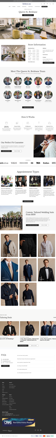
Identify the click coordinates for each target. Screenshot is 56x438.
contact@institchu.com (9, 413)
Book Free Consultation (32, 225)
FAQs (3, 396)
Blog (10, 406)
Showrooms (37, 6)
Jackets (3, 386)
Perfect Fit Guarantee (12, 403)
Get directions (45, 54)
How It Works (11, 384)
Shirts (3, 389)
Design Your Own (4, 392)
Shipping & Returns (5, 398)
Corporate (30, 6)
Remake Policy (4, 401)
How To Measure (11, 387)
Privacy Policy (4, 403)
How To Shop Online (12, 386)
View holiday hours (31, 61)
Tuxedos (3, 387)
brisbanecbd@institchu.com (48, 59)
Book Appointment (6, 151)
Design (18, 6)
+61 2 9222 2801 (6, 359)
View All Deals (34, 345)
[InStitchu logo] (47, 4)
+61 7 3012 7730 (46, 60)
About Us (10, 396)
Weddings (24, 6)
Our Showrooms (11, 401)
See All (54, 317)
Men (9, 6)
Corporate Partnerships (12, 409)
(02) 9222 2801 (7, 415)
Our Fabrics (11, 398)
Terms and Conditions (5, 404)
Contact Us (5, 365)
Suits (3, 384)
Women (13, 6)
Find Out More (17, 151)
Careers (10, 407)
